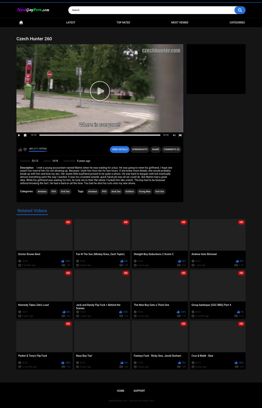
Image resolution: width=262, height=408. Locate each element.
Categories (237, 22)
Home (21, 22)
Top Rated (123, 22)
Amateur (42, 191)
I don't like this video (25, 149)
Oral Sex (65, 191)
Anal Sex (115, 191)
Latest (70, 22)
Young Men (144, 191)
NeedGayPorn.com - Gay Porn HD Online (128, 401)
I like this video (20, 149)
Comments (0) (171, 149)
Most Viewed (179, 22)
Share (155, 149)
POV (54, 191)
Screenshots (139, 149)
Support (139, 390)
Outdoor (129, 191)
